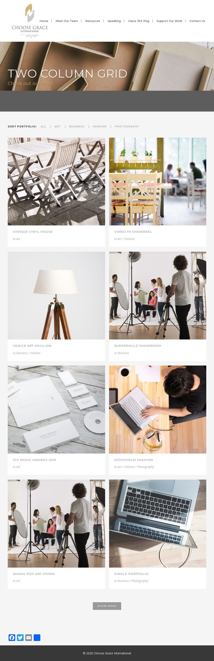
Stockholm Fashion (133, 460)
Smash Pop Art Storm (34, 574)
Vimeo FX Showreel (133, 232)
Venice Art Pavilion (32, 346)
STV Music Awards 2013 (34, 460)
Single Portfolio (131, 574)
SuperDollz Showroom (137, 346)
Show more (107, 605)
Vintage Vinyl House (33, 232)
